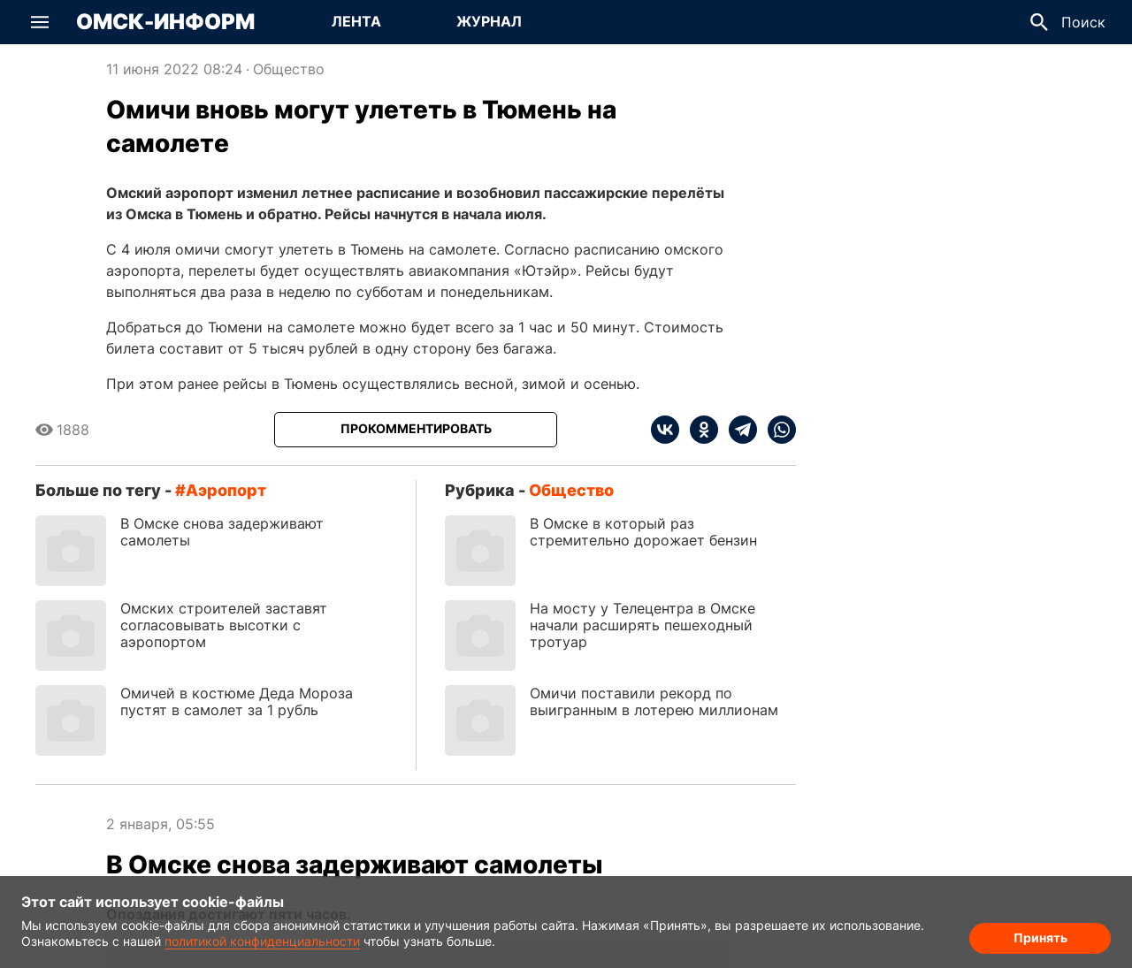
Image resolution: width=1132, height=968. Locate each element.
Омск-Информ (165, 22)
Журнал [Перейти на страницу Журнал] (489, 21)
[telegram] (737, 429)
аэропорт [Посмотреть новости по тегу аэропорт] (226, 490)
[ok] (698, 429)
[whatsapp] (776, 429)
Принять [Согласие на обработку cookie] (1040, 937)
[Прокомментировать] (415, 429)
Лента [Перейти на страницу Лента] (356, 21)
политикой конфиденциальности (262, 941)
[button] (40, 22)
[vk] (665, 429)
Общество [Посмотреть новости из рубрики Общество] (289, 69)
